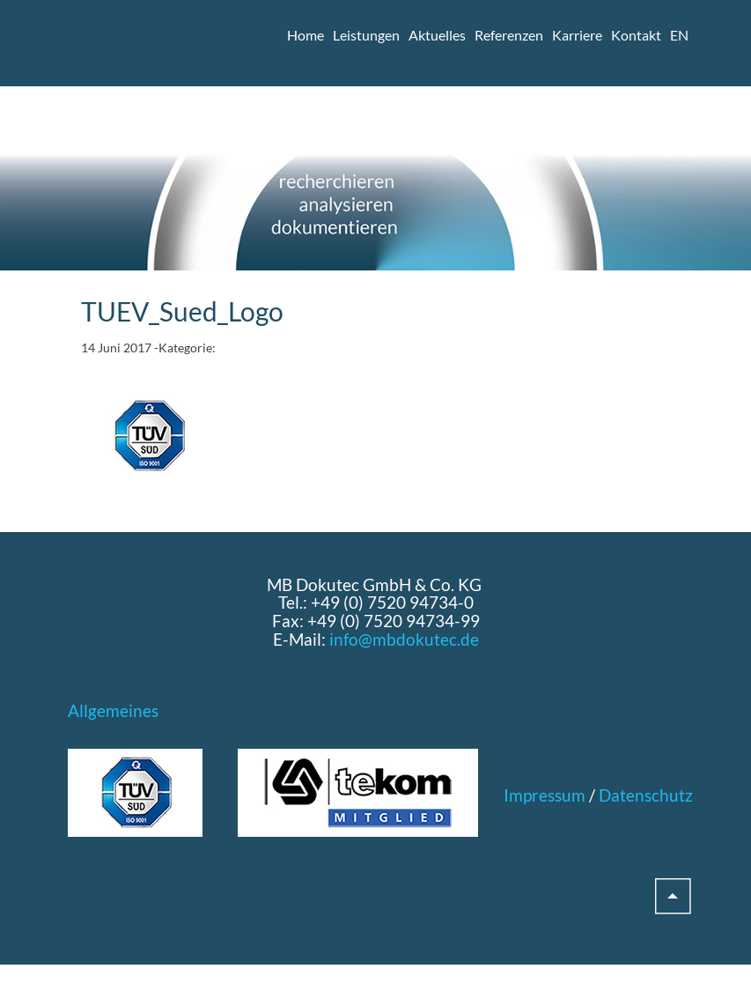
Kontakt (636, 34)
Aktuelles (437, 34)
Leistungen (366, 34)
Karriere (577, 34)
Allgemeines (113, 710)
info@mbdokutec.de (404, 639)
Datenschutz (646, 795)
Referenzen (509, 34)
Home (305, 34)
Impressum (544, 795)
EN (679, 34)
